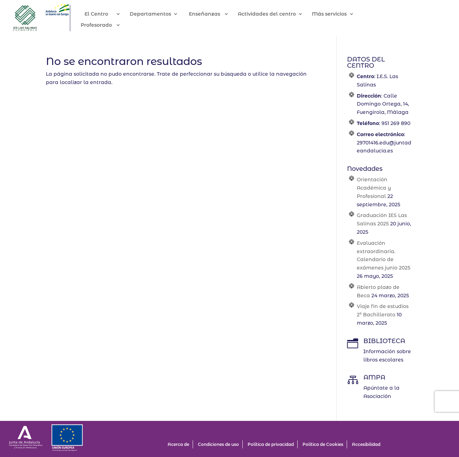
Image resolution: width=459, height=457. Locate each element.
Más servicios (337, 14)
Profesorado (104, 25)
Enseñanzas (212, 14)
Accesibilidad (366, 444)
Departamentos (158, 14)
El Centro (104, 14)
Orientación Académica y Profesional (374, 187)
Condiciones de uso (218, 444)
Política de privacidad (271, 444)
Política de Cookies (323, 444)
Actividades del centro (274, 14)
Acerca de (178, 444)
